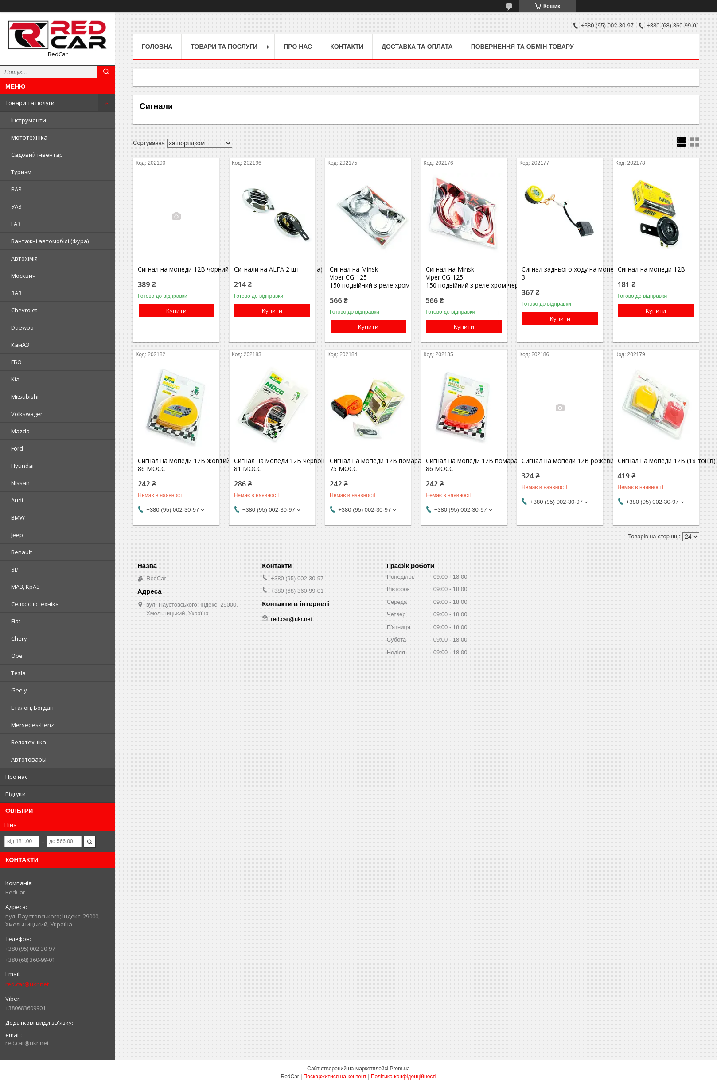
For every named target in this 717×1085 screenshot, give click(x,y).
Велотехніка (28, 742)
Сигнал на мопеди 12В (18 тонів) (656, 461)
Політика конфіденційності (403, 1076)
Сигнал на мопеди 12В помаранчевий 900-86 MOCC (464, 465)
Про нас (16, 777)
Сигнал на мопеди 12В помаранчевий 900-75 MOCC (368, 465)
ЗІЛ (15, 569)
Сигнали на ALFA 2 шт (267, 269)
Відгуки (15, 794)
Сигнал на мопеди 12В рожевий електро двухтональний (560, 461)
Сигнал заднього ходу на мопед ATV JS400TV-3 (560, 273)
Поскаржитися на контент (335, 1076)
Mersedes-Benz (32, 725)
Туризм (21, 172)
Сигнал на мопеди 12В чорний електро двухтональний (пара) (176, 269)
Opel (17, 656)
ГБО (16, 362)
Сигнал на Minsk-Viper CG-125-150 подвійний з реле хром (368, 277)
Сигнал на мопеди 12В (651, 269)
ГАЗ (16, 224)
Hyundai (22, 466)
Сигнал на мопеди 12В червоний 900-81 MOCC (272, 465)
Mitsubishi (25, 397)
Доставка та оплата (417, 46)
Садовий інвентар (37, 155)
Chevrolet (24, 310)
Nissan (20, 483)
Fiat (15, 621)
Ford (17, 448)
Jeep (17, 535)
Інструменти (28, 120)
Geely (19, 690)
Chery (19, 638)
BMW (18, 517)
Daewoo (22, 327)
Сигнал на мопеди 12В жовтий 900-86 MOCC (176, 465)
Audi (17, 500)
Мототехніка (29, 137)
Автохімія (24, 258)
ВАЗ (16, 189)
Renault (21, 552)
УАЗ (16, 206)
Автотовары (29, 759)
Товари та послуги (224, 46)
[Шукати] (106, 71)
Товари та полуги (30, 103)
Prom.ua (400, 1069)
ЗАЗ (16, 293)
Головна (157, 46)
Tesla (18, 673)
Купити (176, 311)
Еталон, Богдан (32, 708)
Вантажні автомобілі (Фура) (50, 241)
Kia (15, 379)
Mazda (20, 431)
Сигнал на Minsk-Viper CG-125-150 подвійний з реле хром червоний (464, 277)
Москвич (23, 276)
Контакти (346, 46)
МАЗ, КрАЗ (25, 587)
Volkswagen (27, 414)
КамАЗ (20, 345)
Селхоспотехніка (35, 604)
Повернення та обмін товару (522, 46)
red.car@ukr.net (27, 984)
